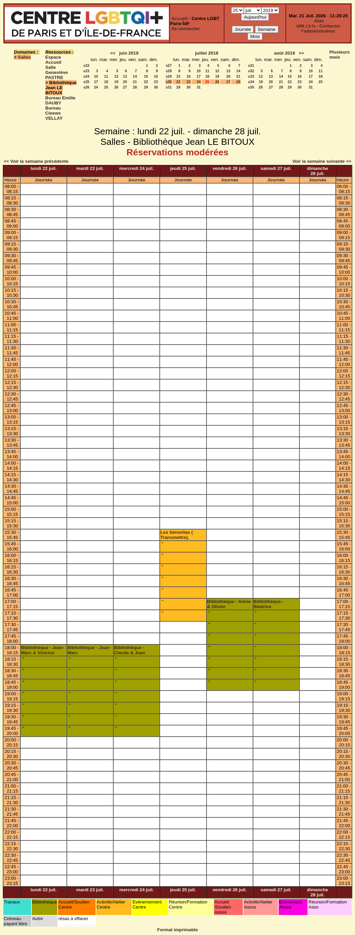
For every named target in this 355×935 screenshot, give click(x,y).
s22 (86, 65)
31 (199, 87)
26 (116, 87)
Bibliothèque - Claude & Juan (129, 650)
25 (106, 87)
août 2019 (284, 53)
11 (106, 76)
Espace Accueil (53, 60)
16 (156, 76)
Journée (44, 179)
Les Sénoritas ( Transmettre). (176, 535)
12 (116, 76)
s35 (251, 87)
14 (135, 76)
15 (146, 76)
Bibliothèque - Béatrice (269, 604)
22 (146, 82)
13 (125, 76)
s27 (169, 65)
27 (125, 87)
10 (96, 76)
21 (135, 82)
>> (301, 53)
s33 (251, 76)
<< (113, 53)
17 (96, 82)
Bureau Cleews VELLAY (54, 113)
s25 (86, 82)
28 (135, 87)
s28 (169, 71)
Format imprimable (177, 929)
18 (106, 82)
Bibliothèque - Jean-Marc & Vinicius (42, 650)
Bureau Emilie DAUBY (60, 100)
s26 (86, 87)
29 (146, 87)
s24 (86, 76)
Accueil (180, 18)
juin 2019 (128, 53)
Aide (319, 20)
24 (96, 87)
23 (156, 82)
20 (125, 82)
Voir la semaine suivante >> (321, 161)
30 (156, 87)
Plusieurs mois (339, 55)
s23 (86, 71)
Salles (24, 57)
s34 (251, 82)
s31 (169, 87)
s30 (169, 82)
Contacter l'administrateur (320, 28)
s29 (169, 76)
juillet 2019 (206, 53)
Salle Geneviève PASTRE (56, 72)
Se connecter (186, 28)
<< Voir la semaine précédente (36, 161)
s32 (251, 71)
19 (116, 82)
